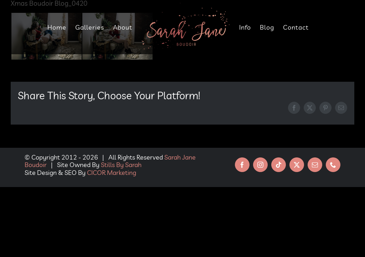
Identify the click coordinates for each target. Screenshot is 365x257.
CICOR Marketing (111, 172)
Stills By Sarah (121, 165)
